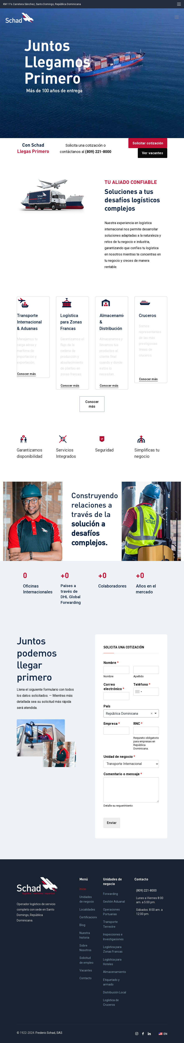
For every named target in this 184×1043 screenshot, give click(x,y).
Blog (82, 925)
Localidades (87, 909)
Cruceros (147, 315)
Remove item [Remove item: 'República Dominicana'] (152, 713)
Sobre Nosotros (85, 948)
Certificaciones (88, 917)
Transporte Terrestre (110, 924)
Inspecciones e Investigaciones (113, 937)
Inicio (82, 889)
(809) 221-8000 (146, 890)
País (107, 706)
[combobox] (138, 691)
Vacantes (85, 970)
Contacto (85, 978)
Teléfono (141, 684)
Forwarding (110, 893)
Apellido (138, 676)
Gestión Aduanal (114, 901)
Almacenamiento (114, 972)
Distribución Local (114, 992)
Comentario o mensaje (123, 774)
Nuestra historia (84, 935)
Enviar (112, 823)
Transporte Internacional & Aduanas (29, 322)
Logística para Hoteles (112, 962)
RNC (137, 724)
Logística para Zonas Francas (71, 322)
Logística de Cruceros (111, 1002)
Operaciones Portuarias (111, 912)
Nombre (111, 663)
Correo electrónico (114, 687)
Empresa (112, 724)
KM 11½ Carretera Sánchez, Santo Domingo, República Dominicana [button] (42, 4)
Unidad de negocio (119, 757)
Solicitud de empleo (86, 960)
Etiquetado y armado (111, 982)
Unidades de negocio (86, 899)
